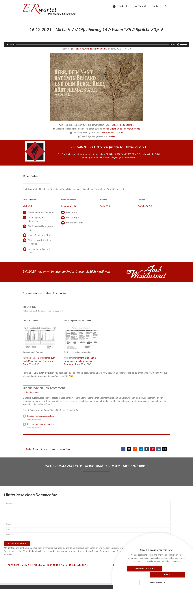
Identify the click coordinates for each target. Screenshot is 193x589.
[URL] (87, 534)
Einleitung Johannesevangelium (40, 416)
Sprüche (136, 129)
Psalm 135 (104, 206)
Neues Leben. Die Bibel (112, 132)
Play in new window (84, 48)
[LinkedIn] (141, 449)
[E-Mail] (165, 449)
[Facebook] (123, 449)
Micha (106, 129)
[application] (96, 44)
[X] (129, 449)
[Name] (87, 524)
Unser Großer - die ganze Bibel (120, 125)
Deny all (171, 575)
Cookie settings (156, 583)
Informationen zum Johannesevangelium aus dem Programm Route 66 (80, 361)
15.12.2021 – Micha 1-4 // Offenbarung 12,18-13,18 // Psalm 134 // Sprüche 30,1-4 (48, 565)
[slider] (92, 44)
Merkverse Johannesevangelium (40, 424)
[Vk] (159, 449)
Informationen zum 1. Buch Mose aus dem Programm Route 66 (40, 361)
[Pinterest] (153, 449)
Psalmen (127, 129)
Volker (112, 136)
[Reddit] (135, 449)
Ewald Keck (59, 311)
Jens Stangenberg (32, 392)
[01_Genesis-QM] (40, 326)
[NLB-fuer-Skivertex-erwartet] (35, 142)
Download (100, 48)
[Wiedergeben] (7, 44)
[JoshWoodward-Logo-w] (147, 265)
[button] (166, 5)
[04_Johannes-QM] (81, 326)
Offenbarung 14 (68, 206)
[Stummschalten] (178, 44)
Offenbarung (116, 129)
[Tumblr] (147, 449)
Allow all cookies (141, 575)
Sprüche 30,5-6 (145, 206)
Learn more (156, 566)
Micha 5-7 (27, 206)
